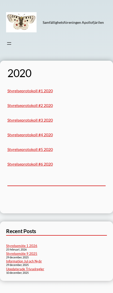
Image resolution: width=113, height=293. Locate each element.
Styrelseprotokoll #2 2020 (30, 105)
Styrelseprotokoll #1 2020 (30, 90)
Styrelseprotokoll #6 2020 (30, 164)
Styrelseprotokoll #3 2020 (30, 120)
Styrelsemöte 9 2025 (21, 254)
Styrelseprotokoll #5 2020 (30, 149)
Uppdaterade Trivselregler (25, 269)
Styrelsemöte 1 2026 (21, 246)
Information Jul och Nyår (24, 261)
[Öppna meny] (9, 43)
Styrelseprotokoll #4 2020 (30, 134)
